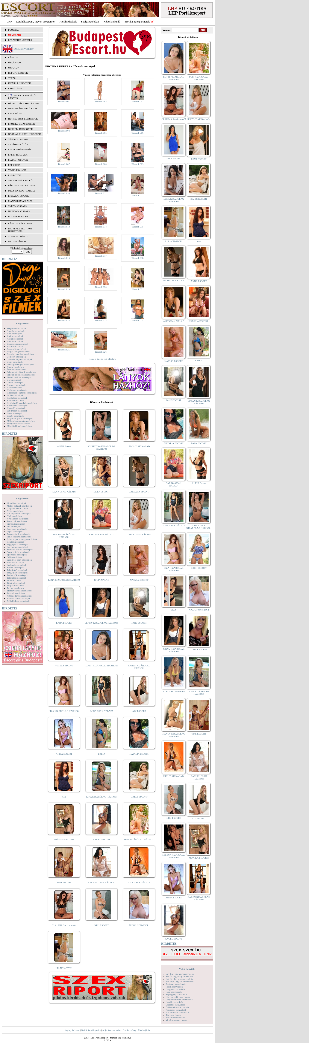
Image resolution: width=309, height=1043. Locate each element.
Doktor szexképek (15, 367)
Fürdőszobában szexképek (19, 377)
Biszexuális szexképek (17, 344)
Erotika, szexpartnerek (137, 21)
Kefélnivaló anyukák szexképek (22, 403)
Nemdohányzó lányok (22, 108)
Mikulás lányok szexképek (19, 426)
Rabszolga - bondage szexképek (22, 539)
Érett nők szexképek (16, 369)
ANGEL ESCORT (101, 839)
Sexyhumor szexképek (17, 547)
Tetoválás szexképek (16, 577)
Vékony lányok (18, 139)
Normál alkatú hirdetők (24, 134)
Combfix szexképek (16, 356)
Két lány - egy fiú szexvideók (180, 981)
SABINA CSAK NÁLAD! (101, 534)
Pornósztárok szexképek (18, 534)
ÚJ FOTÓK (13, 67)
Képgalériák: (22, 323)
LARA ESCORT (64, 622)
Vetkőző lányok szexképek (19, 595)
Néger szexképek (15, 511)
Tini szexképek (14, 580)
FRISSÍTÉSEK (15, 88)
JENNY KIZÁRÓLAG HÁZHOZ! (101, 622)
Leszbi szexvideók (174, 1002)
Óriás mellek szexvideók (177, 1007)
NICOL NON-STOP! (139, 925)
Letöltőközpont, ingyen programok (35, 21)
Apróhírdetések (68, 21)
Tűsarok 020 (100, 287)
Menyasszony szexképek (18, 423)
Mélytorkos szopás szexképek (21, 421)
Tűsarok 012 (137, 195)
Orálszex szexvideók (175, 1004)
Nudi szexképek (14, 516)
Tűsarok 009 (137, 164)
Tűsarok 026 (100, 351)
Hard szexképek (14, 387)
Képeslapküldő (112, 21)
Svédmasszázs (17, 206)
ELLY (174, 609)
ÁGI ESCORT (139, 711)
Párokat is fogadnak (22, 185)
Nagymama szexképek (17, 508)
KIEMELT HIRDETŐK (19, 83)
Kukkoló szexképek (16, 408)
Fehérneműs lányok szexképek (21, 372)
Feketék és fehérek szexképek (21, 374)
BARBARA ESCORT (139, 491)
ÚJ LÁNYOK (14, 62)
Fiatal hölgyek (18, 160)
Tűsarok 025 (64, 349)
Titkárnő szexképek (16, 583)
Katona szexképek (15, 400)
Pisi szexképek (14, 526)
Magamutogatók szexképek (20, 418)
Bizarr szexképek (15, 346)
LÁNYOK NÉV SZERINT (21, 223)
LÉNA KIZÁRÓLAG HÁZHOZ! (64, 580)
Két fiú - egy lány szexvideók (180, 976)
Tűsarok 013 (64, 226)
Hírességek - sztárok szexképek (21, 392)
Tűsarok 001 (64, 101)
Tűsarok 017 (100, 255)
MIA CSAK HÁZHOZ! (173, 691)
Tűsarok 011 (101, 193)
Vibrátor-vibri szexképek (18, 598)
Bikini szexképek (15, 341)
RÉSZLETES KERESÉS (20, 40)
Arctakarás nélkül (21, 180)
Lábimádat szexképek (17, 410)
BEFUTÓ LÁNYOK (18, 73)
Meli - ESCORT (198, 443)
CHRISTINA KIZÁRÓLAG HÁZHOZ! (101, 447)
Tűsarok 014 (100, 226)
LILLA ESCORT (102, 491)
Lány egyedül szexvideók (178, 997)
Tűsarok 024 (137, 320)
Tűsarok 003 (137, 101)
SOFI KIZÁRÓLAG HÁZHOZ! (139, 839)
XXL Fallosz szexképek (18, 601)
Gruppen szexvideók (175, 989)
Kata (64, 796)
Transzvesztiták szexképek (19, 590)
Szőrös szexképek (15, 567)
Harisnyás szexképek (17, 390)
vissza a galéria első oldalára (102, 359)
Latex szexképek (15, 413)
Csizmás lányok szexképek (19, 359)
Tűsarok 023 (100, 320)
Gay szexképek (14, 380)
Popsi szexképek (15, 531)
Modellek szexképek (16, 503)
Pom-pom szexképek (17, 529)
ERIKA (101, 754)
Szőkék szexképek (15, 562)
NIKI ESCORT (101, 925)
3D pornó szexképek (16, 328)
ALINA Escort (64, 446)
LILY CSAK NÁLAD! (139, 882)
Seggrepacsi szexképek (18, 544)
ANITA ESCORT (64, 754)
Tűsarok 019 (64, 289)
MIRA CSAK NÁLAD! (101, 711)
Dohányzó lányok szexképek (20, 364)
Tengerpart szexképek (17, 572)
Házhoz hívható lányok (23, 103)
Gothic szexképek (15, 382)
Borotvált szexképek (16, 349)
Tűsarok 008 (100, 164)
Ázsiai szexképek (15, 338)
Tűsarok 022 (64, 320)
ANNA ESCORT (199, 281)
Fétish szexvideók (174, 986)
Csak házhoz (16, 113)
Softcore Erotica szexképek (20, 549)
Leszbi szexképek (15, 416)
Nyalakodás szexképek (18, 518)
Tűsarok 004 (64, 130)
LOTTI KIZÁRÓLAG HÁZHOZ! (101, 665)
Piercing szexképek (16, 523)
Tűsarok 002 (100, 101)
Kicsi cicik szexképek (17, 405)
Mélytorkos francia (21, 190)
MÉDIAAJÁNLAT (17, 241)
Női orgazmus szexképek (18, 513)
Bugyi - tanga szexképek (18, 351)
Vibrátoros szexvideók (176, 1020)
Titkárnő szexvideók (175, 1017)
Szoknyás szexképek (16, 565)
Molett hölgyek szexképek (19, 505)
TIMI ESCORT (64, 882)
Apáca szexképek (15, 336)
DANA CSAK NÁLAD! (64, 491)
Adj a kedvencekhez (111, 1030)
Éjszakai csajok (18, 196)
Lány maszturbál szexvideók (179, 999)
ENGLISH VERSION (24, 49)
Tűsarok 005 (100, 133)
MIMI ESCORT (198, 159)
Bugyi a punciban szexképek (20, 354)
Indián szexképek (15, 395)
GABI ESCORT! (199, 649)
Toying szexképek (15, 588)
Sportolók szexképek (17, 554)
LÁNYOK (13, 57)
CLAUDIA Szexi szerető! (64, 925)
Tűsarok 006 (137, 133)
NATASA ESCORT (139, 580)
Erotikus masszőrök (21, 124)
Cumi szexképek (15, 362)
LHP (9, 21)
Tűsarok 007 (64, 164)
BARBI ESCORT (139, 796)
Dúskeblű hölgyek (20, 129)
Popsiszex (14, 165)
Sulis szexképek (14, 557)
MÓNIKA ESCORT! (64, 839)
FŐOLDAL (13, 29)
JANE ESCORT (139, 622)
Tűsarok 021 (137, 289)
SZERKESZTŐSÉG (17, 236)
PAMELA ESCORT (64, 665)
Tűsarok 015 (137, 226)
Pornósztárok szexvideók (177, 1012)
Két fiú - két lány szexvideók (179, 979)
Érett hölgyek (17, 154)
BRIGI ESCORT (199, 568)
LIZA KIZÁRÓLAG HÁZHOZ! (64, 711)
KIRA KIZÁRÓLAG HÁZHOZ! (101, 796)
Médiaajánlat (144, 1030)
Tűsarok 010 (64, 193)
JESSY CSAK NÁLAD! (139, 534)
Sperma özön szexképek (18, 552)
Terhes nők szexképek (17, 575)
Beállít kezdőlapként (91, 1030)
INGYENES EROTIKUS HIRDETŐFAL (20, 229)
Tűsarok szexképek (16, 593)
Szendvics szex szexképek (19, 559)
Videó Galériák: (187, 969)
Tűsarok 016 (64, 258)
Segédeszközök (18, 144)
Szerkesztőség (129, 1030)
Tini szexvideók (173, 1015)
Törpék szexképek (15, 585)
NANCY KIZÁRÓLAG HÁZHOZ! (173, 735)
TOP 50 (11, 78)
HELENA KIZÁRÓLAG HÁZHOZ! (173, 856)
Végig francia (17, 170)
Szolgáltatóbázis (90, 21)
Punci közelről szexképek (19, 536)
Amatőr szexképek (15, 331)
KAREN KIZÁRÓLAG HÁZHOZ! (139, 666)
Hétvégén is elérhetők (23, 118)
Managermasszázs (20, 201)
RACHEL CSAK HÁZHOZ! (101, 882)
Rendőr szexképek (15, 541)
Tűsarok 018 (137, 258)
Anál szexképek (14, 333)
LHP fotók (14, 175)
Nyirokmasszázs (19, 211)
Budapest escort (19, 216)
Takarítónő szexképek (17, 570)
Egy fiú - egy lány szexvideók (180, 974)
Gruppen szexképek (16, 385)
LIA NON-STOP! (64, 968)
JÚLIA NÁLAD (101, 580)
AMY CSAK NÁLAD (139, 446)
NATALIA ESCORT (139, 754)
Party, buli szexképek (17, 521)
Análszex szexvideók (176, 984)
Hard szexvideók (174, 992)
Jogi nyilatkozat (72, 1030)
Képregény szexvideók (176, 994)
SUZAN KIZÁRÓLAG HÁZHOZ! (64, 535)
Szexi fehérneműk (20, 149)
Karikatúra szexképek (17, 398)
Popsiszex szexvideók (176, 1010)
